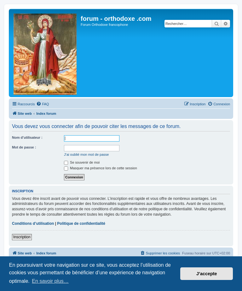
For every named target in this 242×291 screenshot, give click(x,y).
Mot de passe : (24, 147)
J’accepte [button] (206, 273)
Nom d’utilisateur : (27, 137)
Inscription (22, 237)
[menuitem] (42, 104)
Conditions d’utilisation (33, 223)
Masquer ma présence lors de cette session (100, 168)
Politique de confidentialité (81, 223)
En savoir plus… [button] (50, 281)
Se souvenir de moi (82, 162)
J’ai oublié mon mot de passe (86, 154)
